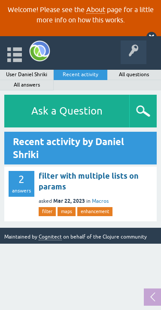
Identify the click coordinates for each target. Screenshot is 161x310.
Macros (100, 201)
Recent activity (80, 74)
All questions (134, 74)
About (95, 9)
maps (66, 211)
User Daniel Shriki (26, 74)
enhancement (95, 211)
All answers (27, 85)
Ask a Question (67, 111)
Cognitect (50, 237)
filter (47, 211)
